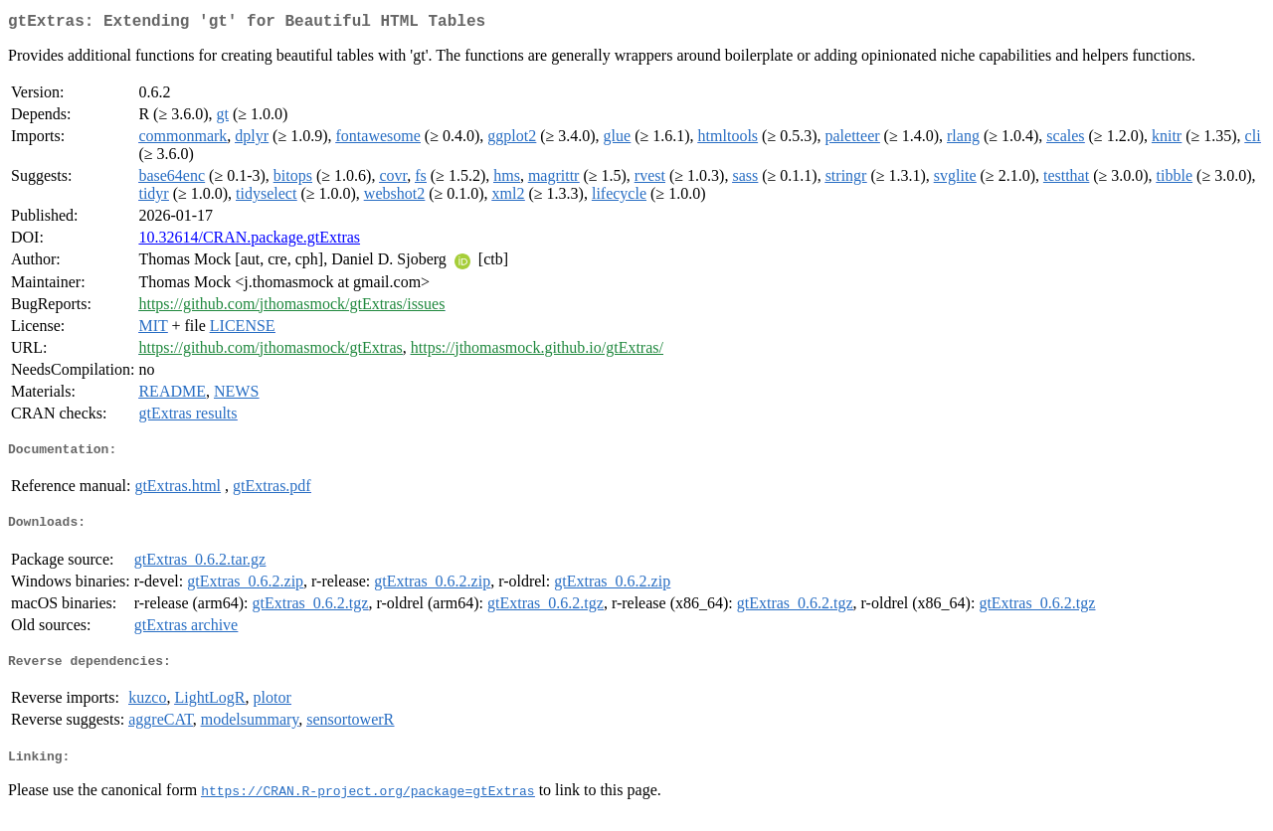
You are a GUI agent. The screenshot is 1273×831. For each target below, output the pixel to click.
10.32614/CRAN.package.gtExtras (249, 241)
